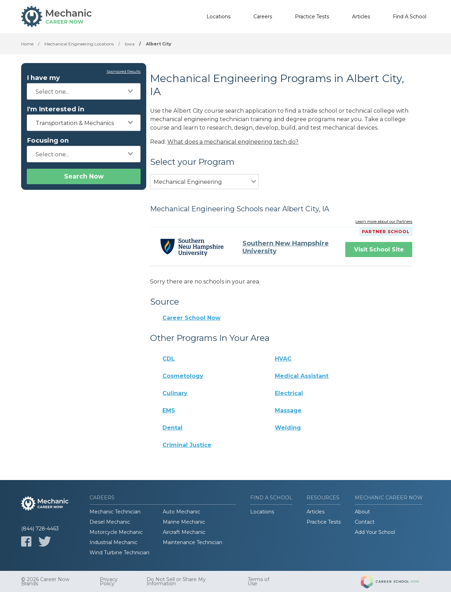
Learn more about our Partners (384, 222)
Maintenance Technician (192, 542)
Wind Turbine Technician (119, 552)
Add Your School (375, 532)
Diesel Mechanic (109, 522)
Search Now (84, 176)
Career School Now (191, 317)
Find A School (409, 16)
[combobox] (83, 91)
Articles (361, 16)
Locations (218, 16)
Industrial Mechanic (113, 542)
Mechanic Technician (115, 512)
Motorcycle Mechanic (116, 532)
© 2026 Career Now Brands (45, 581)
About (362, 512)
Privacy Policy (109, 581)
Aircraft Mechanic (184, 532)
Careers (262, 16)
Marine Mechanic (184, 522)
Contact (365, 522)
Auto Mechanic (181, 512)
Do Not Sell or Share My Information (176, 581)
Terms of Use (258, 581)
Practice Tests (312, 16)
